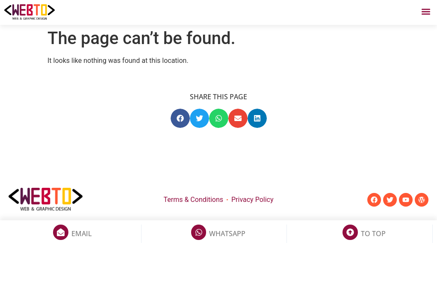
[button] (426, 11)
